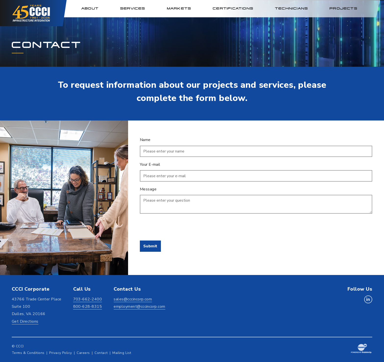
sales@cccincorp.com (133, 299)
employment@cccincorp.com (139, 306)
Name (145, 140)
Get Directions (25, 321)
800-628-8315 (87, 306)
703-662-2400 (87, 299)
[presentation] (177, 227)
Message (148, 189)
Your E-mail (150, 164)
